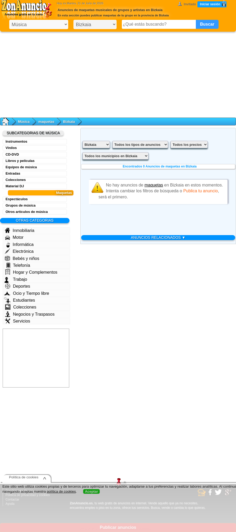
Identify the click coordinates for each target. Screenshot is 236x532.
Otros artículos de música (27, 212)
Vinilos (11, 148)
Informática (20, 245)
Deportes (17, 286)
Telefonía (18, 265)
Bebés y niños (22, 258)
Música (24, 122)
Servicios (17, 321)
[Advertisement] (118, 73)
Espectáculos (17, 199)
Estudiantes (19, 300)
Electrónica (19, 251)
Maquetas (64, 193)
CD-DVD (12, 154)
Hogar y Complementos (31, 272)
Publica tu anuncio (200, 191)
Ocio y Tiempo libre (26, 293)
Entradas (13, 173)
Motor (14, 237)
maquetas (46, 122)
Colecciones (16, 180)
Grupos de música (20, 205)
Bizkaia (69, 122)
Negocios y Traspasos (29, 314)
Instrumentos (16, 141)
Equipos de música (21, 167)
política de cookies (61, 491)
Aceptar (91, 491)
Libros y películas (20, 161)
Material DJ (15, 186)
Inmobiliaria (19, 230)
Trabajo (15, 279)
